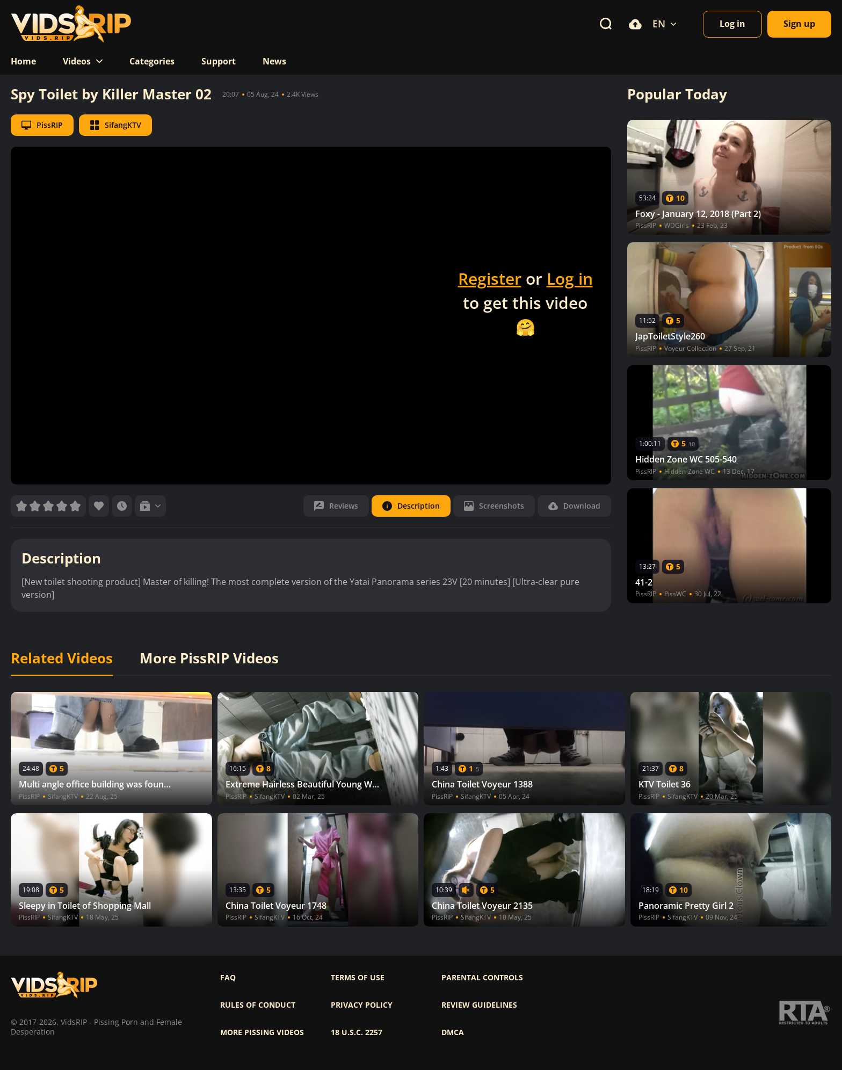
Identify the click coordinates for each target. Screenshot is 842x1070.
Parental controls (482, 977)
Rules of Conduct (257, 1005)
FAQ (228, 977)
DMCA (452, 1032)
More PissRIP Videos (209, 658)
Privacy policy (362, 1005)
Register (489, 279)
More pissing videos (262, 1032)
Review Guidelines (479, 1005)
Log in (570, 279)
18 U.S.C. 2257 (356, 1032)
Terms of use (357, 977)
